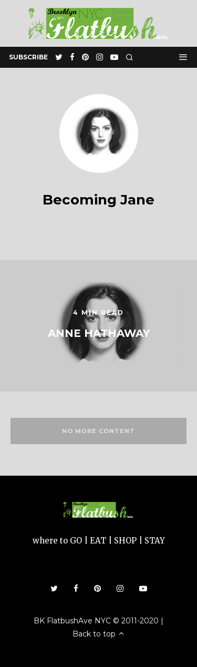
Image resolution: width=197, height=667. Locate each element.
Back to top (98, 634)
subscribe (28, 57)
